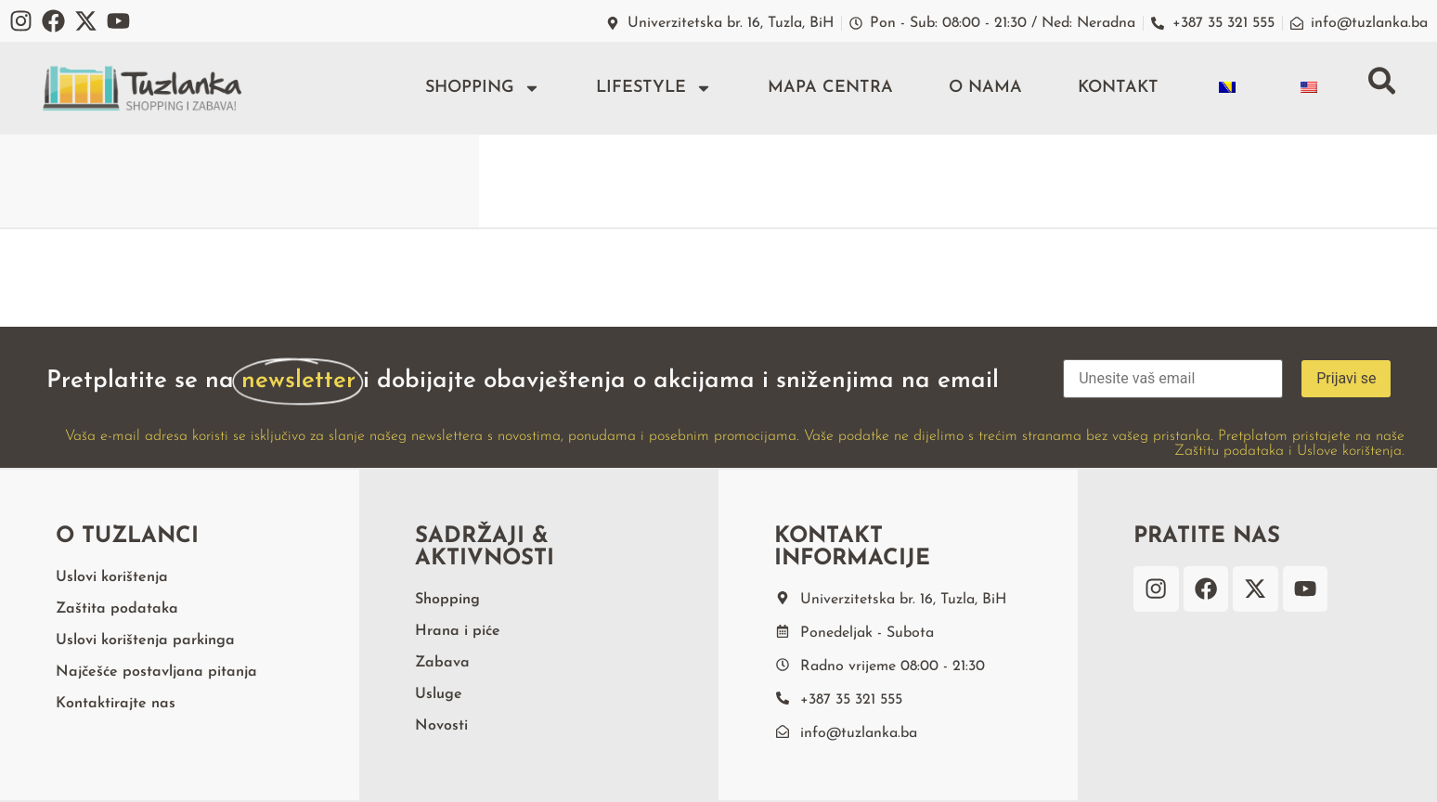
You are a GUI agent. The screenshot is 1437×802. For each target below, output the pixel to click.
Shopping (481, 88)
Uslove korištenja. (1351, 451)
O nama (984, 88)
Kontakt (1117, 88)
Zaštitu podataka (1229, 451)
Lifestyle (653, 88)
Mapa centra (829, 88)
